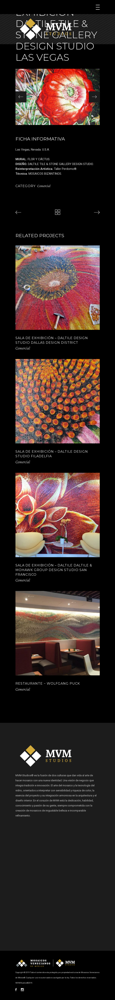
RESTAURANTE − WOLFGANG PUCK (47, 683)
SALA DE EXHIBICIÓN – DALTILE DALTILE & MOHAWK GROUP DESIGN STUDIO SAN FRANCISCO (53, 569)
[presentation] (20, 96)
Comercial (44, 186)
